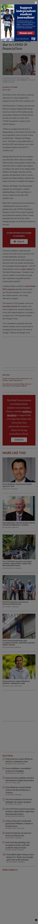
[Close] (36, 2)
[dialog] (19, 462)
